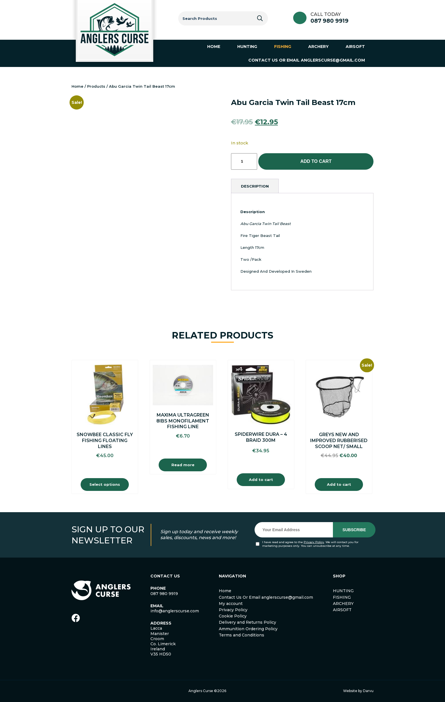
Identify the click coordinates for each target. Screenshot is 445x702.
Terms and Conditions (241, 635)
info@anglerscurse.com (174, 610)
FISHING (342, 597)
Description (255, 186)
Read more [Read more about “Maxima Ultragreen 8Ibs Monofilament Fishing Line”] (182, 465)
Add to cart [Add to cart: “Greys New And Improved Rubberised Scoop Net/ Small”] (339, 484)
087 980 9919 (329, 21)
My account (231, 603)
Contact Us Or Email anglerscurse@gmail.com (266, 597)
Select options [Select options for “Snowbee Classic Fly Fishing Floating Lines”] (104, 484)
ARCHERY (343, 603)
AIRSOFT (342, 609)
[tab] (255, 186)
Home (77, 86)
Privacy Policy (314, 542)
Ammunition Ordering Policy (248, 628)
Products (96, 86)
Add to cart (315, 161)
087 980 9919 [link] (164, 593)
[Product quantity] (244, 161)
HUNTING (343, 590)
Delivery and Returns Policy (247, 622)
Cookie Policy (233, 616)
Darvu (368, 691)
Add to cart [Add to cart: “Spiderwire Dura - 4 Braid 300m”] (261, 479)
